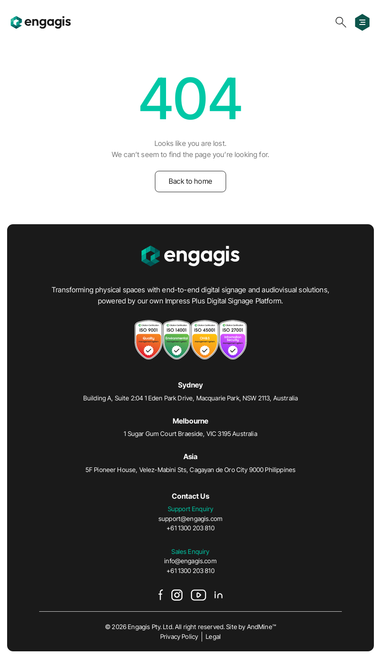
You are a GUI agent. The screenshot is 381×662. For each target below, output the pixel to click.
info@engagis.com (190, 561)
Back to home (190, 181)
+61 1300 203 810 (190, 528)
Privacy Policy (179, 636)
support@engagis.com (190, 518)
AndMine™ (261, 626)
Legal (213, 636)
